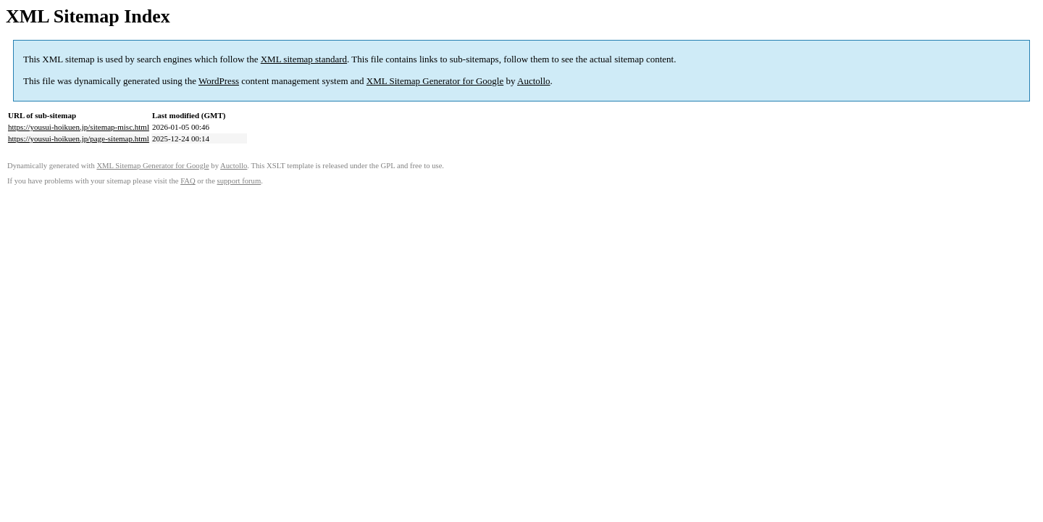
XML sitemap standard (304, 59)
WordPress (218, 80)
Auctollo (533, 80)
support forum (239, 181)
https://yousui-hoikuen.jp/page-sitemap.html (78, 138)
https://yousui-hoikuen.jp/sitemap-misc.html (78, 127)
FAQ (188, 181)
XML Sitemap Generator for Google (434, 80)
